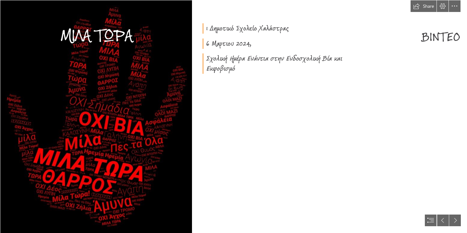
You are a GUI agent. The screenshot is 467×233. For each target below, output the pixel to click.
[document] (233, 116)
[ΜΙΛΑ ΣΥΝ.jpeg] (96, 116)
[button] (424, 6)
